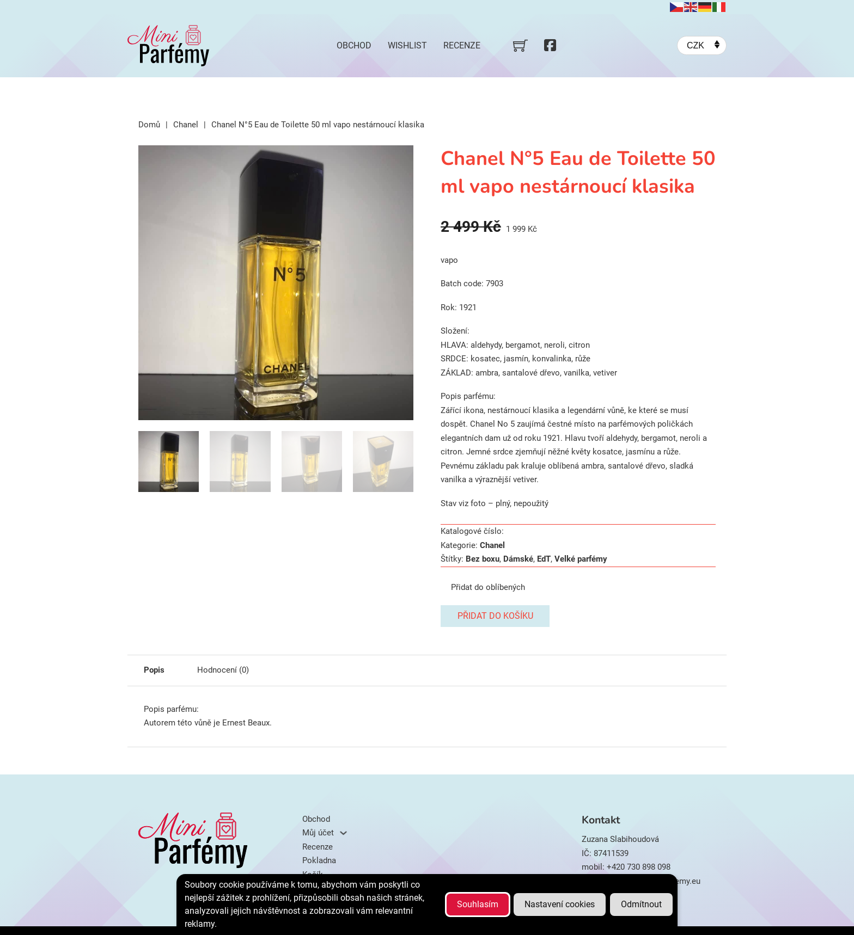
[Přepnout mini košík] (520, 45)
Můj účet (318, 833)
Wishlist (407, 45)
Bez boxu (482, 559)
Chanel (185, 125)
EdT (544, 559)
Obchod (354, 45)
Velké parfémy (580, 559)
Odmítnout (641, 904)
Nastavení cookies (559, 904)
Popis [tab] (154, 670)
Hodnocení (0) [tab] (223, 670)
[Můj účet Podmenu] (343, 833)
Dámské (518, 559)
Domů (149, 125)
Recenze (461, 45)
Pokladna (319, 860)
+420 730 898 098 (638, 867)
